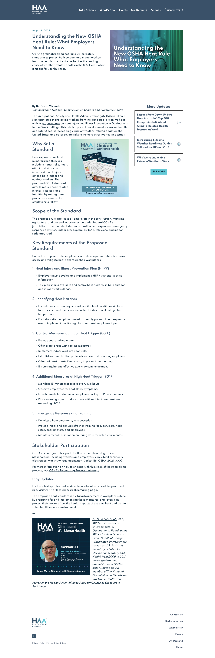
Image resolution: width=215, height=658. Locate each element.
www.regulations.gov (67, 460)
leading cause (70, 131)
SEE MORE (159, 172)
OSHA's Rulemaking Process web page (74, 470)
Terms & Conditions (56, 643)
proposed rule (51, 123)
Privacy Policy (38, 643)
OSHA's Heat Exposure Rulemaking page (70, 490)
